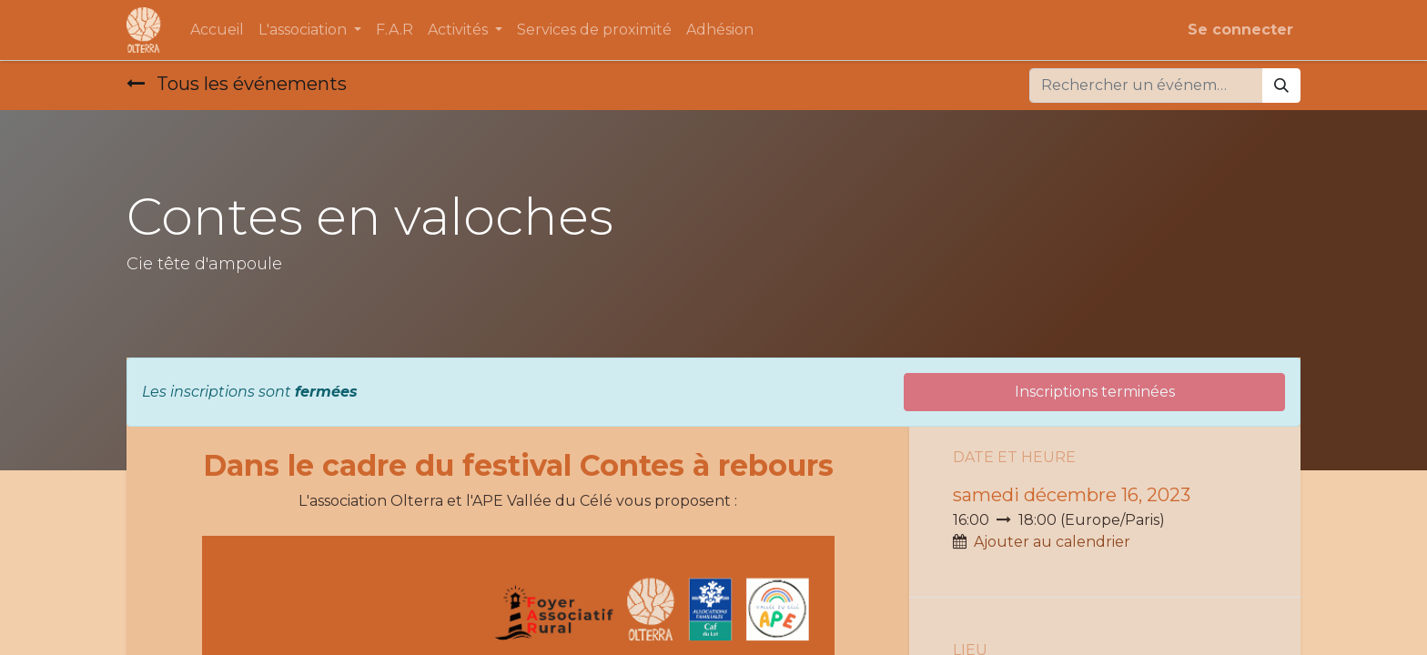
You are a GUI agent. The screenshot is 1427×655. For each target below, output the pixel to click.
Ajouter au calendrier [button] (1052, 541)
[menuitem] (217, 30)
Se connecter (1240, 29)
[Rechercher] (1281, 85)
